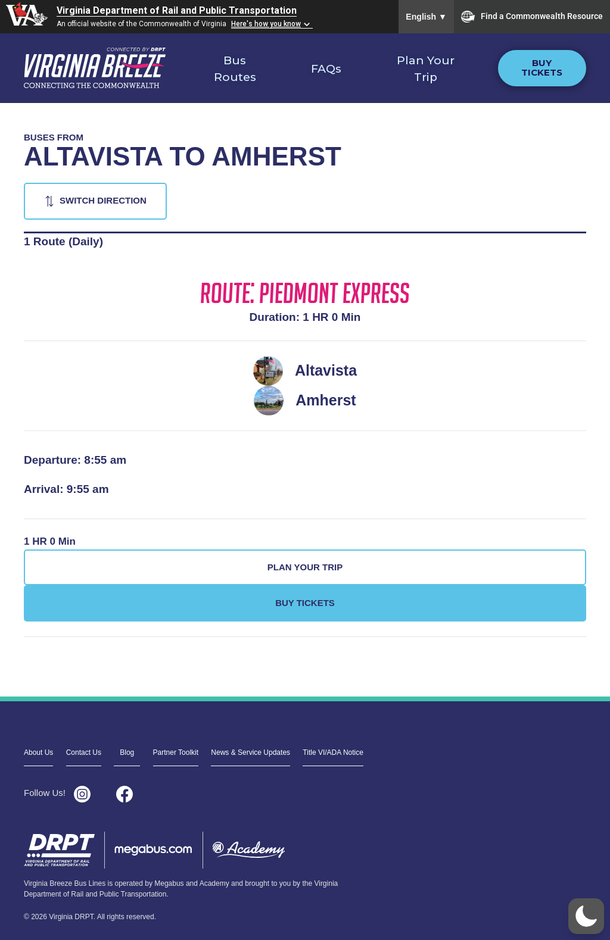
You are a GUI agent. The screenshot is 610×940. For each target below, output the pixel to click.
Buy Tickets (541, 68)
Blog (127, 752)
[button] (586, 916)
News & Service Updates (250, 752)
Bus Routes (235, 69)
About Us (38, 752)
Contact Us (83, 752)
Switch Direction (103, 200)
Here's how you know (266, 24)
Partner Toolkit (175, 752)
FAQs (326, 69)
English (426, 16)
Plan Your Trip (426, 69)
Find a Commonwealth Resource (532, 17)
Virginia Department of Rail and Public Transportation (177, 10)
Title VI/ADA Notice (333, 752)
